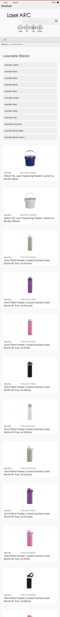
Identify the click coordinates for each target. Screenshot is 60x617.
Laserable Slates (10, 78)
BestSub (6, 6)
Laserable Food (10, 118)
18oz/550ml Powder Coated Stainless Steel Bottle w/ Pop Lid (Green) (27, 473)
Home (5, 44)
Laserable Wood (10, 72)
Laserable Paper (10, 104)
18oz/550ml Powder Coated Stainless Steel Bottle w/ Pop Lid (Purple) (27, 515)
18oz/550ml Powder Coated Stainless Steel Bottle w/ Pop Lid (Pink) (27, 557)
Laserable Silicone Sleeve (14, 137)
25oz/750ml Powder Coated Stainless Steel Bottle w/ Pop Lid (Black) (27, 388)
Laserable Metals (11, 85)
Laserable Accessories (13, 124)
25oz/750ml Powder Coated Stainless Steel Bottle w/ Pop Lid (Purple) (27, 304)
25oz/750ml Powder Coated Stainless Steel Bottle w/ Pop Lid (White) (27, 431)
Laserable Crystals (11, 98)
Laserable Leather (11, 65)
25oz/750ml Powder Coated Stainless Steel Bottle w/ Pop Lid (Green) (27, 262)
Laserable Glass (10, 91)
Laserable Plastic (11, 111)
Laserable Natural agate (13, 131)
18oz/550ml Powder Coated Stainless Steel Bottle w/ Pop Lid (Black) (27, 600)
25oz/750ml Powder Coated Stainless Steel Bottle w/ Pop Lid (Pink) (27, 346)
